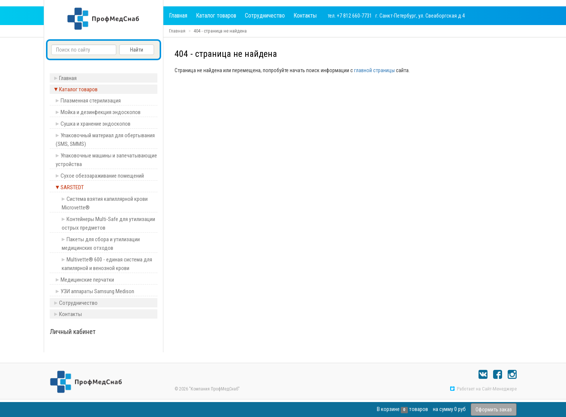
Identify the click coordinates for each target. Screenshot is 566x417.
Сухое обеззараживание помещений (102, 175)
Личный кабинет (73, 331)
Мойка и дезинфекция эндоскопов (101, 112)
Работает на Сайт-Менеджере (483, 389)
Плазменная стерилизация (91, 100)
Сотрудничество (265, 15)
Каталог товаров (216, 15)
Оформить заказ (494, 410)
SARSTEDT (72, 187)
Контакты (305, 15)
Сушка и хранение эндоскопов (95, 123)
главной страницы (374, 70)
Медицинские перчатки (87, 279)
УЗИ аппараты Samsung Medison (97, 291)
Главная (178, 15)
